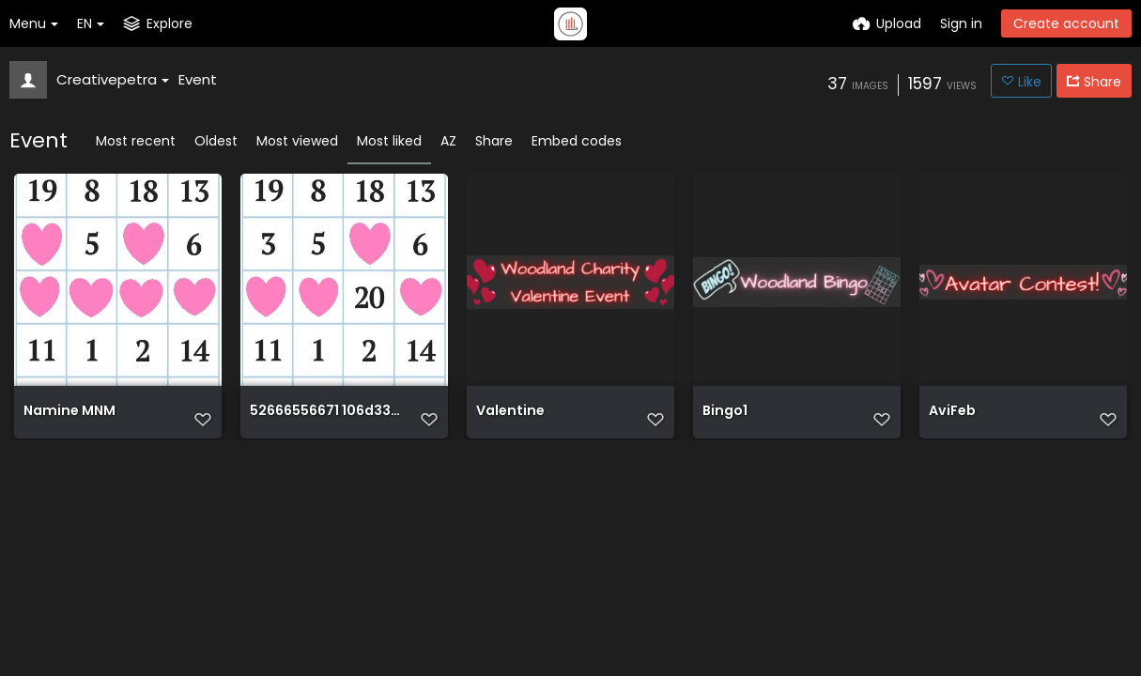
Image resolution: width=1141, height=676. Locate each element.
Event (197, 79)
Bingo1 (724, 419)
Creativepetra (112, 79)
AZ (448, 140)
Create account (1066, 23)
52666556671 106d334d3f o (325, 419)
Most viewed (297, 140)
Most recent (136, 140)
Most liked (389, 140)
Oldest (216, 140)
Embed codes (577, 140)
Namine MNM (68, 419)
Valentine (509, 419)
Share (494, 140)
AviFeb (952, 419)
